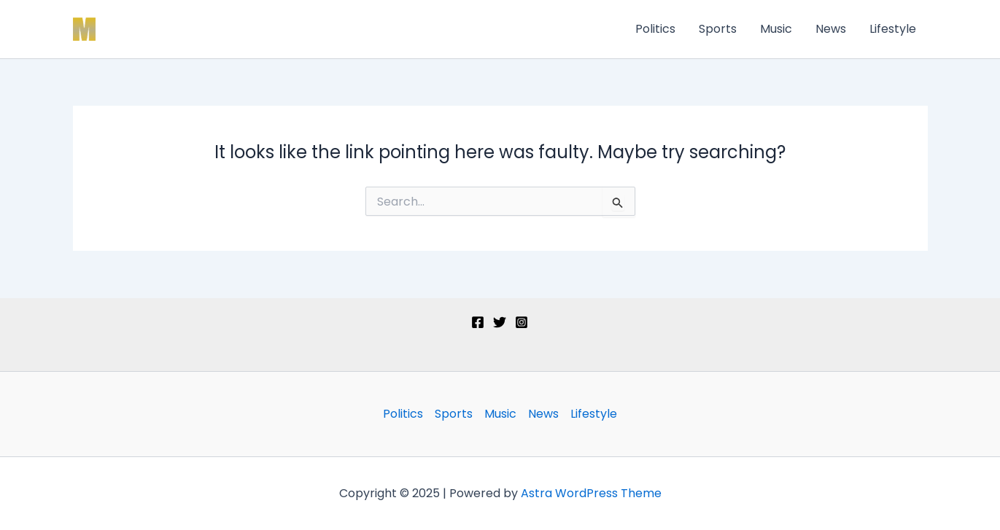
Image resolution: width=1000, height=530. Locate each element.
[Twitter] (499, 322)
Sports (718, 28)
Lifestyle (892, 28)
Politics (655, 28)
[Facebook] (477, 322)
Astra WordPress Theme (591, 493)
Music (776, 28)
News (830, 28)
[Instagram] (521, 322)
